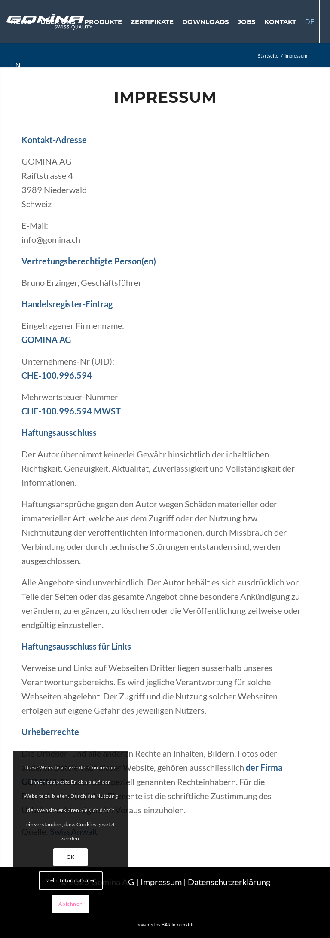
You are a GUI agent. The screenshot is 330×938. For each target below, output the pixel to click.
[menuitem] (21, 21)
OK (71, 857)
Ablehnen (70, 904)
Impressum (161, 882)
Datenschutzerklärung (229, 882)
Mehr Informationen (70, 880)
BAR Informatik (177, 924)
